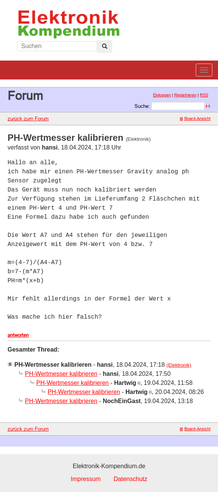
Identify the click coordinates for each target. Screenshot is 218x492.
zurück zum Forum (28, 118)
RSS (204, 95)
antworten (18, 335)
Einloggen (162, 95)
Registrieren (185, 95)
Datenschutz (130, 479)
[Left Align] (104, 46)
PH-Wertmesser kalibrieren (61, 374)
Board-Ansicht (195, 118)
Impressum (85, 479)
